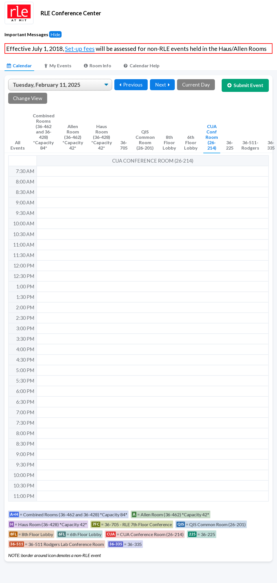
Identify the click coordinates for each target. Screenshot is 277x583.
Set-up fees (80, 48)
